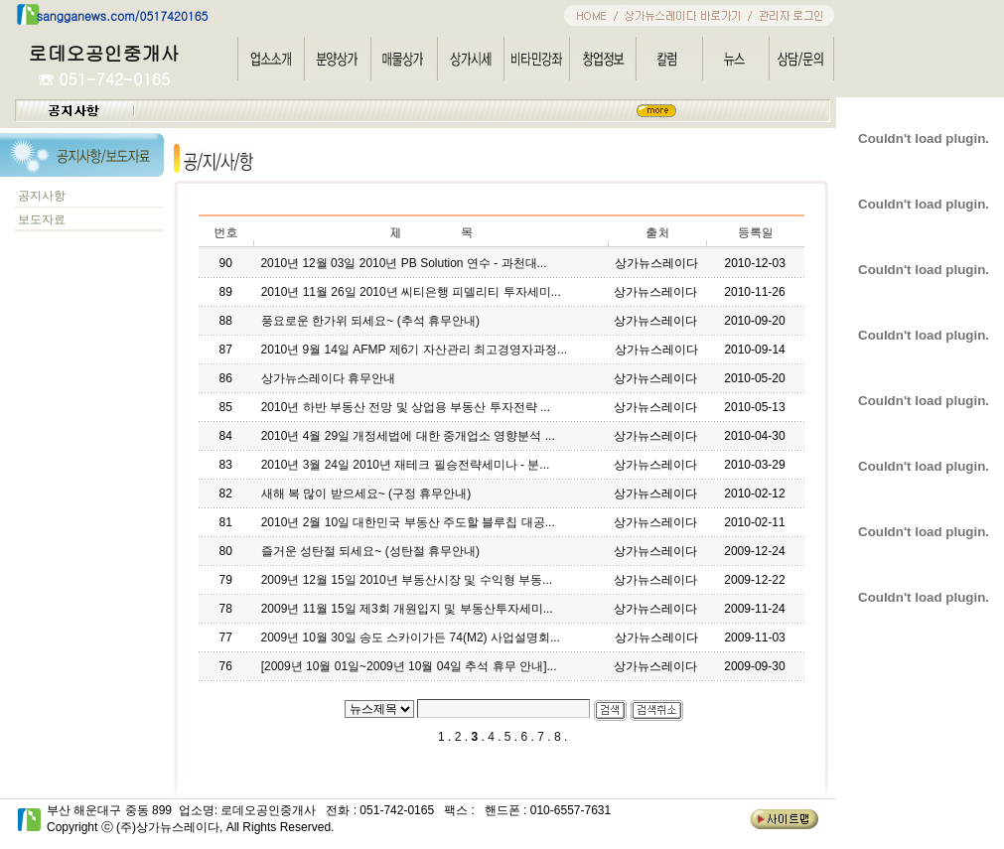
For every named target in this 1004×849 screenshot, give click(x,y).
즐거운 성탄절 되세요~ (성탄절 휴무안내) (370, 551)
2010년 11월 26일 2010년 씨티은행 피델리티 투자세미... (411, 292)
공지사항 (42, 196)
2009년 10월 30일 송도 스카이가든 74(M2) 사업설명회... (410, 637)
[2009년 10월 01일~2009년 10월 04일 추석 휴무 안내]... (409, 666)
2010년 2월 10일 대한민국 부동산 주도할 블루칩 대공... (408, 522)
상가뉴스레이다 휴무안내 (328, 378)
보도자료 (40, 219)
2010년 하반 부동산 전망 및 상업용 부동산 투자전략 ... (405, 407)
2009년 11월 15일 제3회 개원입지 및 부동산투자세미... (407, 609)
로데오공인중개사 (104, 52)
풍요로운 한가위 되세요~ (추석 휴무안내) (370, 321)
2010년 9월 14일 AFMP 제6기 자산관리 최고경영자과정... (414, 349)
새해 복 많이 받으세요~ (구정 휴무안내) (366, 493)
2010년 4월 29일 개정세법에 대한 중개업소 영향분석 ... (408, 436)
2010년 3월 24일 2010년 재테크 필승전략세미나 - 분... (405, 465)
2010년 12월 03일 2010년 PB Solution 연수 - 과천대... (403, 263)
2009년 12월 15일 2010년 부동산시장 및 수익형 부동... (406, 580)
